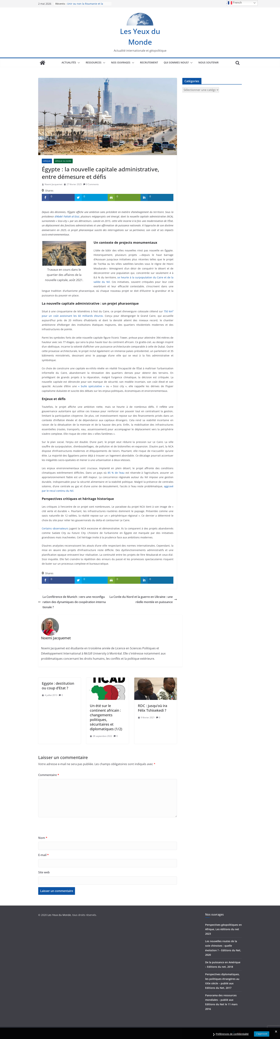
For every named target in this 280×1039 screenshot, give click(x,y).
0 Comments (91, 184)
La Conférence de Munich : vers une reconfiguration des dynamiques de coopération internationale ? (72, 602)
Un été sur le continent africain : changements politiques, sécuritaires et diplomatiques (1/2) (106, 717)
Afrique (47, 161)
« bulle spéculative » (91, 386)
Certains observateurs (55, 528)
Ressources (93, 62)
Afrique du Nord (63, 161)
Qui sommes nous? (176, 62)
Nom (42, 838)
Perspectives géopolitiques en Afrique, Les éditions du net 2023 (223, 929)
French (235, 3)
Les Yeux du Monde (59, 915)
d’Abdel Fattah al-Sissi (67, 216)
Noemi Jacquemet (53, 184)
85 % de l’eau (116, 472)
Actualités (69, 62)
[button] (78, 62)
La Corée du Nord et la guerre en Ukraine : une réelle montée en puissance (143, 599)
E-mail (43, 855)
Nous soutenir (208, 62)
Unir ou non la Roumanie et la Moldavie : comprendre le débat (86, 5)
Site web (44, 872)
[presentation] (65, 828)
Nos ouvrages (120, 62)
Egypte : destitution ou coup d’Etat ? (58, 685)
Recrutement (149, 62)
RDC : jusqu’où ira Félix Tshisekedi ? (152, 708)
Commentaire (48, 775)
